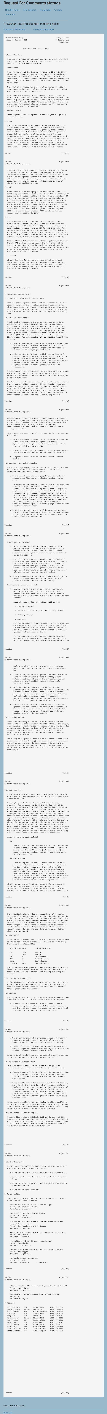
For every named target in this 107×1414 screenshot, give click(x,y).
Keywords (45, 10)
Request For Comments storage (31, 3)
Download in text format (43, 29)
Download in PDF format (14, 29)
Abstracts (10, 14)
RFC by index (12, 10)
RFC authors (29, 10)
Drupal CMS (7, 1413)
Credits (58, 10)
